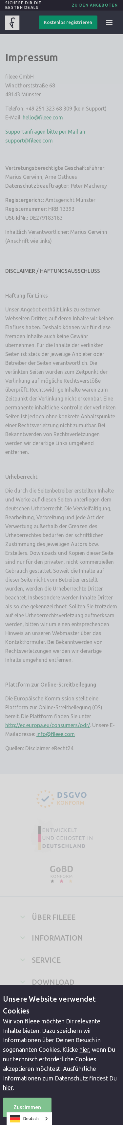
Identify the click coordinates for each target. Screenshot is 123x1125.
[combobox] (29, 1118)
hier (84, 1049)
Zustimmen (27, 1107)
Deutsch (24, 1119)
